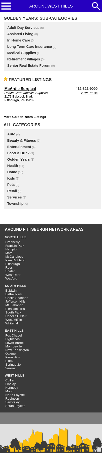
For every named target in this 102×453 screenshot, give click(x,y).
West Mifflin (13, 319)
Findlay (10, 384)
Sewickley (12, 402)
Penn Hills (12, 357)
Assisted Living (20, 34)
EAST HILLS (14, 330)
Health (12, 166)
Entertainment (19, 147)
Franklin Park (14, 245)
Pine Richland (15, 260)
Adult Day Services (23, 28)
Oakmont (11, 353)
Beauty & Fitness (21, 140)
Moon (9, 391)
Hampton (11, 249)
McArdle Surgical (20, 89)
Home (12, 172)
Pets (11, 185)
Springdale (13, 364)
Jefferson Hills (15, 301)
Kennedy (11, 387)
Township (15, 204)
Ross (9, 267)
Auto (11, 134)
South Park (13, 312)
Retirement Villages (23, 59)
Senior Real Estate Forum (28, 65)
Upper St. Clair (15, 316)
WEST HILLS (14, 375)
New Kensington (17, 350)
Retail (12, 191)
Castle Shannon (16, 298)
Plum (9, 361)
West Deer (13, 275)
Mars (9, 253)
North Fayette (15, 395)
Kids (11, 178)
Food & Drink (18, 153)
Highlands (12, 339)
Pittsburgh (12, 264)
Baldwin (11, 290)
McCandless (14, 256)
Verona (10, 368)
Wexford (11, 278)
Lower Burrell (14, 343)
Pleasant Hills (15, 309)
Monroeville (13, 346)
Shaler (10, 271)
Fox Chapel (13, 335)
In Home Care (18, 40)
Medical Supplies (21, 53)
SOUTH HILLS (15, 286)
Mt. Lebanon (14, 305)
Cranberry (12, 242)
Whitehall (12, 323)
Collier (10, 380)
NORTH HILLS (16, 237)
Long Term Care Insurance (29, 47)
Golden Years (18, 159)
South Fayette (15, 406)
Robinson (12, 398)
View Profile (89, 93)
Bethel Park (13, 294)
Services (14, 197)
